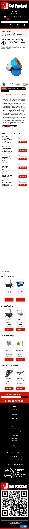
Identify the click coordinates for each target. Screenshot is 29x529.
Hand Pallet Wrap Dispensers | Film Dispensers (20, 350)
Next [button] (27, 291)
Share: (5, 271)
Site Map (14, 450)
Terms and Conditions (14, 438)
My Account (14, 409)
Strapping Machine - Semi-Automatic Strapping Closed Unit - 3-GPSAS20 (20, 292)
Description (4, 88)
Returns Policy (14, 443)
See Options (9, 300)
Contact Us (14, 426)
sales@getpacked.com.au (15, 462)
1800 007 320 (19, 459)
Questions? (23, 88)
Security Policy (14, 445)
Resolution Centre (14, 414)
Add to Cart (23, 141)
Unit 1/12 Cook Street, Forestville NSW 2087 (15, 464)
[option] (9, 290)
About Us (14, 421)
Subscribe (24, 397)
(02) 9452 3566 (12, 459)
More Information (11, 88)
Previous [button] (2, 291)
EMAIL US (14, 16)
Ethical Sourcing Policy (14, 428)
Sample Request (5, 91)
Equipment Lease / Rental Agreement (14, 452)
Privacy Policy (14, 440)
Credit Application (14, 447)
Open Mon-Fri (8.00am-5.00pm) (14, 431)
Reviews (17, 88)
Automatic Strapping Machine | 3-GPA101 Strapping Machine (20, 322)
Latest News (14, 424)
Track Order (14, 412)
